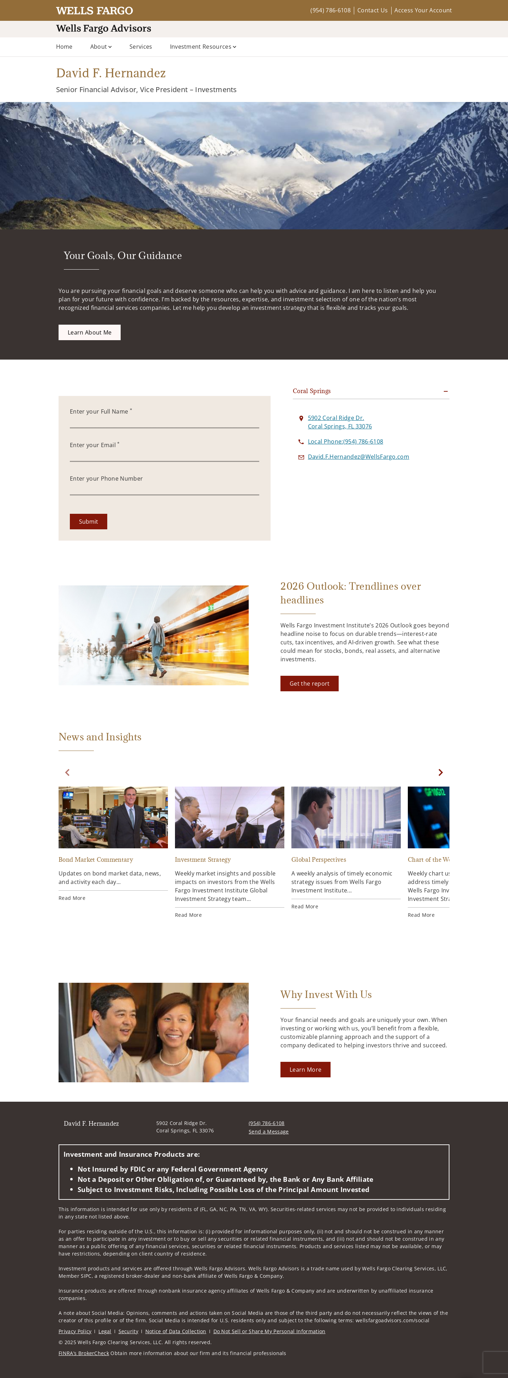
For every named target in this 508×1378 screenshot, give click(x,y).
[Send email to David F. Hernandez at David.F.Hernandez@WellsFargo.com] (358, 457)
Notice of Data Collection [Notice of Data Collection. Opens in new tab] (175, 1331)
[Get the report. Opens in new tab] (309, 683)
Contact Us (372, 10)
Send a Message (269, 1131)
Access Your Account (423, 10)
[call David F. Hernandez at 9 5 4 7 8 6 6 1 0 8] (345, 441)
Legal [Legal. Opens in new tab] (104, 1331)
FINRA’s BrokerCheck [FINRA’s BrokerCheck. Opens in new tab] (84, 1353)
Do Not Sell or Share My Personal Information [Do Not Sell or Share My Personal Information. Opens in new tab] (269, 1331)
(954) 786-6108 (330, 10)
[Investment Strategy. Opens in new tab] (229, 853)
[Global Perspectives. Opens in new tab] (346, 848)
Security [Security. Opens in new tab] (129, 1331)
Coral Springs (312, 391)
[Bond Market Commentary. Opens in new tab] (113, 844)
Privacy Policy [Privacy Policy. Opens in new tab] (75, 1331)
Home (64, 46)
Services (140, 46)
